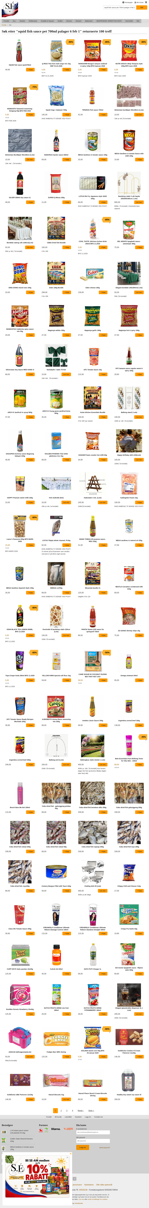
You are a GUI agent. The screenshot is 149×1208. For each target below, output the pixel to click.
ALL (14, 21)
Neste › (81, 1111)
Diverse (69, 21)
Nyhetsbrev (89, 1185)
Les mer (82, 1199)
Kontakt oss (98, 1117)
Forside (6, 21)
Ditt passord (80, 1137)
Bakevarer (89, 21)
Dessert (78, 21)
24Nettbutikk (78, 1203)
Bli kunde (58, 1117)
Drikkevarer (33, 21)
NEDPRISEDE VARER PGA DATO (109, 21)
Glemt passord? (104, 1147)
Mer (138, 21)
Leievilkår (68, 1117)
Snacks (22, 21)
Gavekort (78, 1117)
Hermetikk (129, 21)
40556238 (83, 1190)
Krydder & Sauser (47, 21)
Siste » (91, 1111)
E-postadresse (81, 1129)
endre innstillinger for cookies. (98, 1199)
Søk (141, 7)
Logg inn (88, 1117)
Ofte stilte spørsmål (104, 1185)
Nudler (60, 21)
